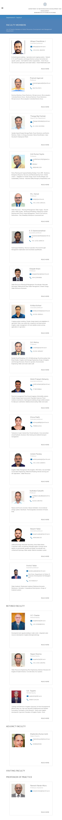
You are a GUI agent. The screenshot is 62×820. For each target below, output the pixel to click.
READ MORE (45, 69)
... (15, 18)
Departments (10, 18)
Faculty (18, 18)
